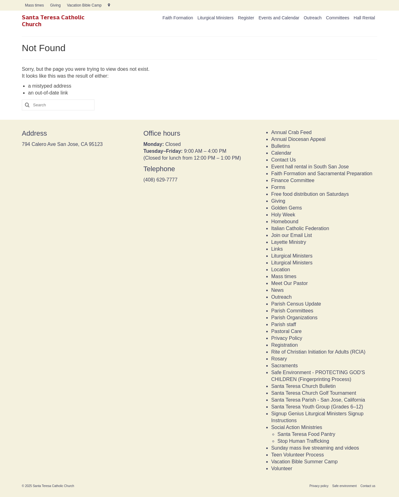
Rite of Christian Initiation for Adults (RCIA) (318, 352)
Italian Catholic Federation (300, 228)
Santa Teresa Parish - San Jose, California (318, 400)
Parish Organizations (294, 317)
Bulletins (280, 146)
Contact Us (283, 159)
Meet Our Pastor (289, 283)
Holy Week (283, 214)
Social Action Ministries (296, 427)
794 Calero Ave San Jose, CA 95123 (62, 144)
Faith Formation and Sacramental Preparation (322, 173)
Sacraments (284, 365)
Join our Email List (291, 235)
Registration (284, 345)
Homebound (284, 221)
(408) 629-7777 (160, 179)
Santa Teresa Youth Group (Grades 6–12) (317, 406)
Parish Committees (292, 310)
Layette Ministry (288, 242)
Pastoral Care (286, 331)
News (277, 290)
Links (277, 249)
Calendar (281, 153)
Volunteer (281, 468)
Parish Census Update (296, 303)
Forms (278, 187)
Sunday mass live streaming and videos (315, 448)
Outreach (281, 297)
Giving (278, 201)
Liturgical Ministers (291, 255)
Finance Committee (293, 180)
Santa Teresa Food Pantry (306, 434)
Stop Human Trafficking (303, 441)
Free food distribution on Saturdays (310, 194)
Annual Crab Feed (291, 132)
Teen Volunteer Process (297, 454)
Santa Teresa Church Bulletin (303, 386)
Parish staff (283, 324)
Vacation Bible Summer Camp (304, 461)
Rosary (279, 358)
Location (280, 269)
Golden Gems (286, 207)
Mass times (283, 276)
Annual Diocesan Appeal (298, 139)
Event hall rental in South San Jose (310, 166)
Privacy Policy (286, 338)
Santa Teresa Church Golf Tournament (313, 393)
